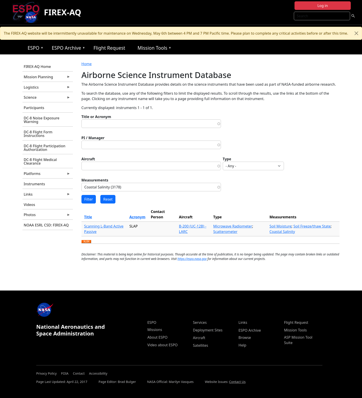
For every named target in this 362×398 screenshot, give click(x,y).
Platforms (46, 174)
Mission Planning (46, 78)
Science (46, 98)
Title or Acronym (96, 116)
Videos (29, 204)
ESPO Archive (67, 49)
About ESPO (157, 337)
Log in (322, 5)
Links (46, 195)
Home (86, 63)
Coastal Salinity (282, 231)
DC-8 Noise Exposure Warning (41, 120)
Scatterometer (225, 231)
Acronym (137, 217)
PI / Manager (93, 137)
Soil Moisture (281, 226)
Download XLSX (86, 242)
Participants (34, 107)
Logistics (46, 88)
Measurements (94, 180)
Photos (46, 215)
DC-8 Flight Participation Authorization (44, 147)
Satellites (200, 345)
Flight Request (109, 48)
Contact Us (237, 382)
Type (227, 159)
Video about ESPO (162, 344)
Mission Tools (153, 49)
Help (242, 345)
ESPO (34, 49)
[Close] (356, 33)
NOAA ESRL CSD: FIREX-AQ (46, 225)
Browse (244, 337)
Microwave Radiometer (232, 226)
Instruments (34, 183)
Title (88, 217)
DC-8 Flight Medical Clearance (40, 161)
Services (200, 322)
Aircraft (88, 159)
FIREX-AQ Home (37, 66)
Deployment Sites (208, 330)
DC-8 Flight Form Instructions (38, 134)
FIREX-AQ (62, 12)
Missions (154, 329)
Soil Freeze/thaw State (312, 226)
